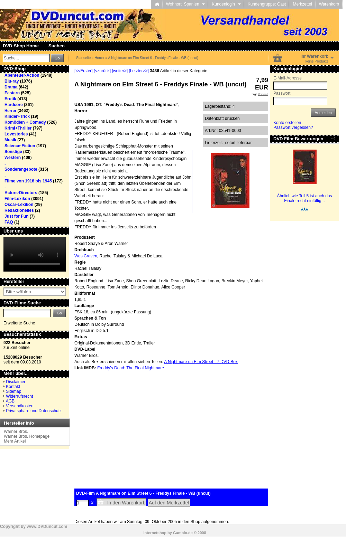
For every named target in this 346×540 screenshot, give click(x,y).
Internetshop (154, 533)
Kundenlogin (226, 4)
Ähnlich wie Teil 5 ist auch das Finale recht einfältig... (304, 198)
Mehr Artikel (15, 441)
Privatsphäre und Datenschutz (34, 410)
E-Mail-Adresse (287, 78)
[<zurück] (102, 70)
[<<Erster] (83, 70)
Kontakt (13, 386)
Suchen (56, 45)
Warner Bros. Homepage (26, 436)
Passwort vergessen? (293, 127)
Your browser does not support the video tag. (34, 254)
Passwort (281, 93)
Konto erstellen (287, 122)
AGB (10, 401)
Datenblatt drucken (222, 118)
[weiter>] (120, 70)
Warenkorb (329, 4)
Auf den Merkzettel (169, 502)
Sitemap (13, 391)
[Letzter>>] (138, 70)
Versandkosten (19, 406)
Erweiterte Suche (19, 323)
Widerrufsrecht (19, 396)
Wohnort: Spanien (185, 4)
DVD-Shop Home (21, 45)
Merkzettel (302, 4)
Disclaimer (15, 381)
